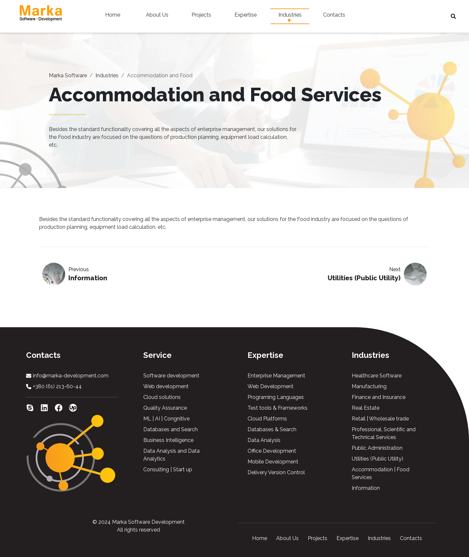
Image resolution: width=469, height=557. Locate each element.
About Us (157, 17)
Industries (290, 17)
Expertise (245, 17)
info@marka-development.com (70, 376)
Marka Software (68, 75)
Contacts (334, 17)
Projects (201, 17)
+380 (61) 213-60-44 (57, 386)
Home (112, 17)
